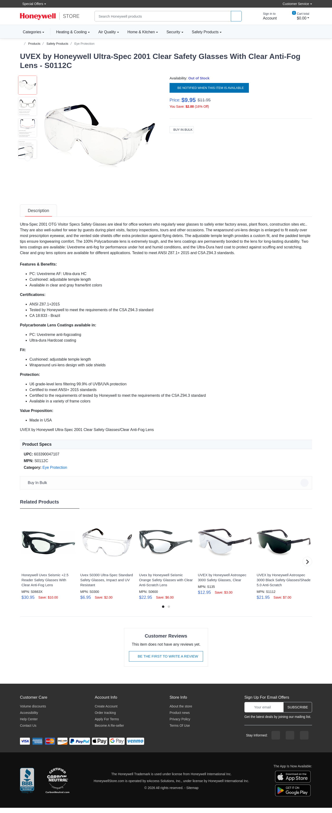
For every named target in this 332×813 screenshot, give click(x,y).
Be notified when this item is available (209, 88)
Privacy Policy (180, 724)
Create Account (106, 711)
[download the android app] (293, 795)
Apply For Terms (107, 724)
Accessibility (29, 718)
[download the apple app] (293, 781)
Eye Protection (84, 43)
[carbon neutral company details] (57, 786)
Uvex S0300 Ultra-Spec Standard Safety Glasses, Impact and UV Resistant (106, 585)
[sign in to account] (266, 16)
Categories (30, 32)
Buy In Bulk (182, 129)
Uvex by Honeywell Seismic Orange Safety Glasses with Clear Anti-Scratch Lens (166, 585)
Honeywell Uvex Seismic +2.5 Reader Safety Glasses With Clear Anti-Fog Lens (44, 585)
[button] (99, 136)
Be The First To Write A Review (166, 661)
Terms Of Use (180, 731)
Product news (180, 718)
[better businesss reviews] (27, 786)
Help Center (29, 724)
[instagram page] (290, 740)
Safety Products (205, 32)
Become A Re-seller (109, 731)
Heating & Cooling (71, 32)
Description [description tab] (38, 215)
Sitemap (192, 793)
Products (34, 43)
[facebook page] (275, 740)
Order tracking (105, 718)
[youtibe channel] (304, 740)
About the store (181, 711)
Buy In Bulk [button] (166, 488)
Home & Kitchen (141, 32)
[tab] (38, 216)
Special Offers (31, 4)
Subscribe (297, 712)
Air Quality (107, 32)
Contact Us (28, 731)
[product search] (236, 16)
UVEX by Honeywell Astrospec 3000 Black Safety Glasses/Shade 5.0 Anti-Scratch (284, 585)
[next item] (27, 201)
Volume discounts (33, 711)
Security (173, 32)
